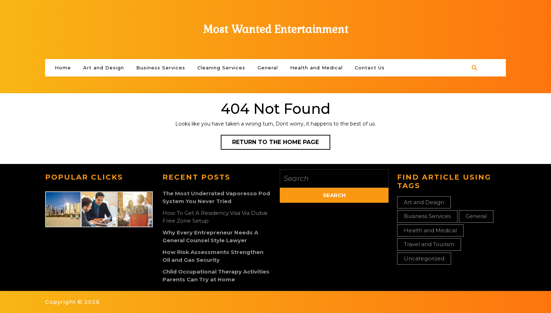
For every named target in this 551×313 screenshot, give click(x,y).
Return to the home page (281, 144)
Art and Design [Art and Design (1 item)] (424, 202)
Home (63, 67)
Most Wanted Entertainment (275, 29)
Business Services (160, 67)
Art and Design (103, 67)
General (267, 67)
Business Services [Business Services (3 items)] (427, 216)
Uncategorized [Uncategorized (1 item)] (424, 258)
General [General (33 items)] (476, 216)
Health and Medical (316, 67)
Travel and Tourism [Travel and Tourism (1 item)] (429, 244)
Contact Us (370, 67)
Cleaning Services (221, 67)
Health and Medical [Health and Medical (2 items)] (430, 230)
